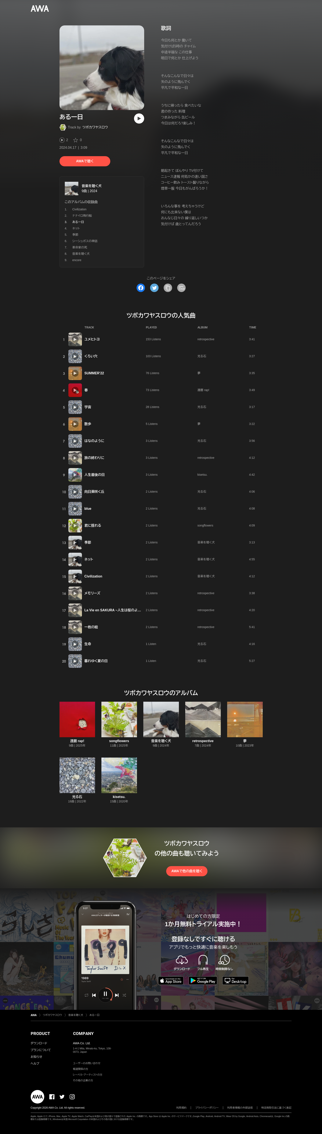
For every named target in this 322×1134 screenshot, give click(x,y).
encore (77, 260)
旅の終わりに (94, 458)
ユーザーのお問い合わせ (87, 1063)
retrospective (206, 339)
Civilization (79, 209)
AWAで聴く (84, 161)
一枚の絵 (91, 627)
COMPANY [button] (83, 1033)
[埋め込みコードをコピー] (181, 288)
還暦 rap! (203, 390)
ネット (76, 228)
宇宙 (87, 407)
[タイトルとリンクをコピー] (168, 288)
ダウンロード (39, 1043)
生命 (87, 644)
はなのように (94, 441)
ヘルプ (35, 1063)
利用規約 (181, 1107)
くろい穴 (90, 356)
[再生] (139, 118)
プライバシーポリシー (207, 1107)
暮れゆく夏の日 (96, 661)
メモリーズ (92, 593)
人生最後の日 (94, 475)
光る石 (202, 356)
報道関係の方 (80, 1069)
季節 (75, 234)
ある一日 (95, 1015)
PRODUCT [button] (40, 1033)
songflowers (205, 525)
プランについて (41, 1050)
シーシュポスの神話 (85, 241)
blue (87, 508)
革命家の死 (79, 247)
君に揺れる (92, 525)
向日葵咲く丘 (94, 491)
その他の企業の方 (83, 1080)
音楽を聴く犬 (92, 186)
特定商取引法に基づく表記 (276, 1107)
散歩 (87, 424)
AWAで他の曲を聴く (186, 871)
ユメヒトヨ (92, 339)
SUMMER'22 (94, 373)
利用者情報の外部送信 (240, 1107)
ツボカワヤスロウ (95, 127)
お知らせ (36, 1056)
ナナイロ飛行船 (82, 215)
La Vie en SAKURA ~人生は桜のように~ (115, 610)
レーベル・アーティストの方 (87, 1074)
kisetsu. (202, 474)
